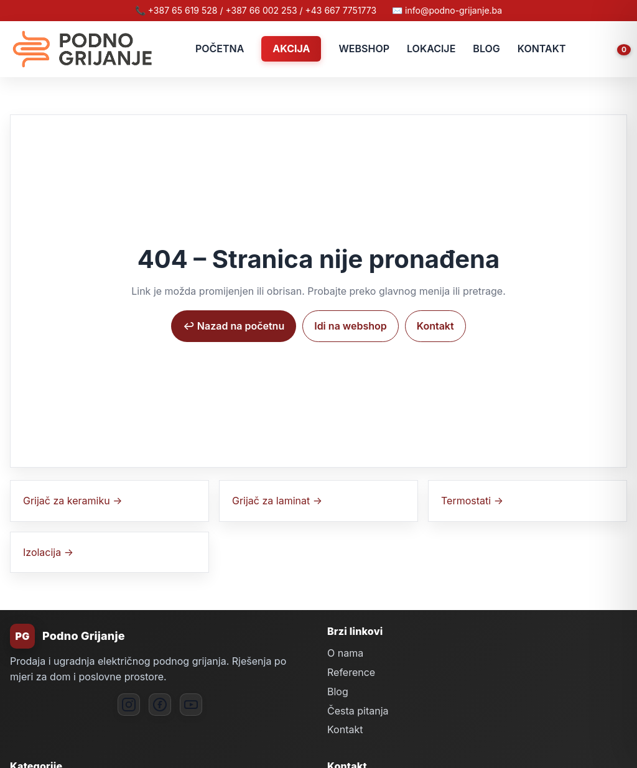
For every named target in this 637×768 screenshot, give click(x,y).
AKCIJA (291, 48)
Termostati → (472, 500)
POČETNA (219, 48)
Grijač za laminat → (277, 500)
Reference (351, 672)
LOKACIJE (431, 48)
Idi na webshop (350, 326)
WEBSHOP (363, 48)
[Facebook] (160, 704)
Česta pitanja (358, 711)
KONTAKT (542, 48)
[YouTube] (191, 704)
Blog (337, 691)
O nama (345, 653)
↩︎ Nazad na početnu (233, 326)
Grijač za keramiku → (72, 500)
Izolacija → (48, 552)
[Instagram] (129, 704)
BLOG (486, 48)
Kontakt (435, 326)
